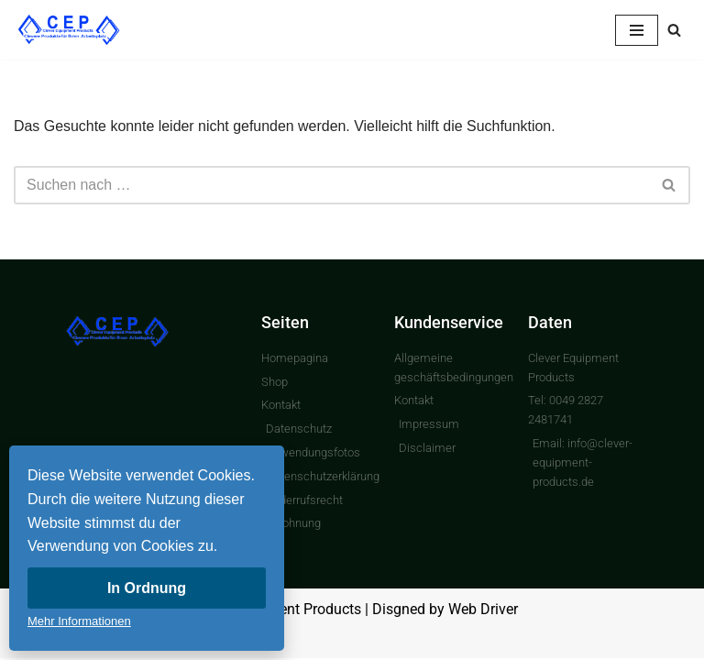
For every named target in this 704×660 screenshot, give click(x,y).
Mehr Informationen (79, 621)
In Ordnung (146, 588)
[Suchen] (674, 30)
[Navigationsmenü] (636, 30)
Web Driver (483, 611)
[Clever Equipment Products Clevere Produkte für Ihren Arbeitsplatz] (69, 30)
